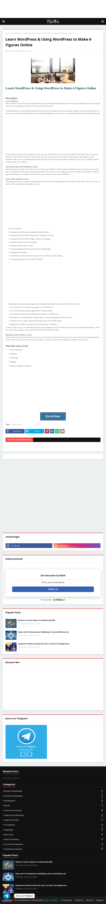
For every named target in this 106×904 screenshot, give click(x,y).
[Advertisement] (53, 9)
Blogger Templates (50, 900)
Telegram (99, 900)
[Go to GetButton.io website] (6, 901)
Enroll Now (53, 416)
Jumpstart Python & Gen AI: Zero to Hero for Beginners (43, 643)
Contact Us (78, 900)
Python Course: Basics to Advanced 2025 (36, 620)
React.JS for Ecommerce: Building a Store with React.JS (43, 632)
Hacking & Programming (53, 815)
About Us (89, 900)
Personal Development (53, 844)
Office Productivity (53, 839)
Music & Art (53, 834)
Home (8, 33)
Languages (53, 829)
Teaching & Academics (53, 849)
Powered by (53, 600)
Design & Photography (53, 796)
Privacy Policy (66, 900)
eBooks (53, 805)
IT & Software (53, 825)
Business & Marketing (53, 791)
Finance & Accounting (53, 810)
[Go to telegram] (6, 895)
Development (17, 33)
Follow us (53, 589)
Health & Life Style (53, 820)
